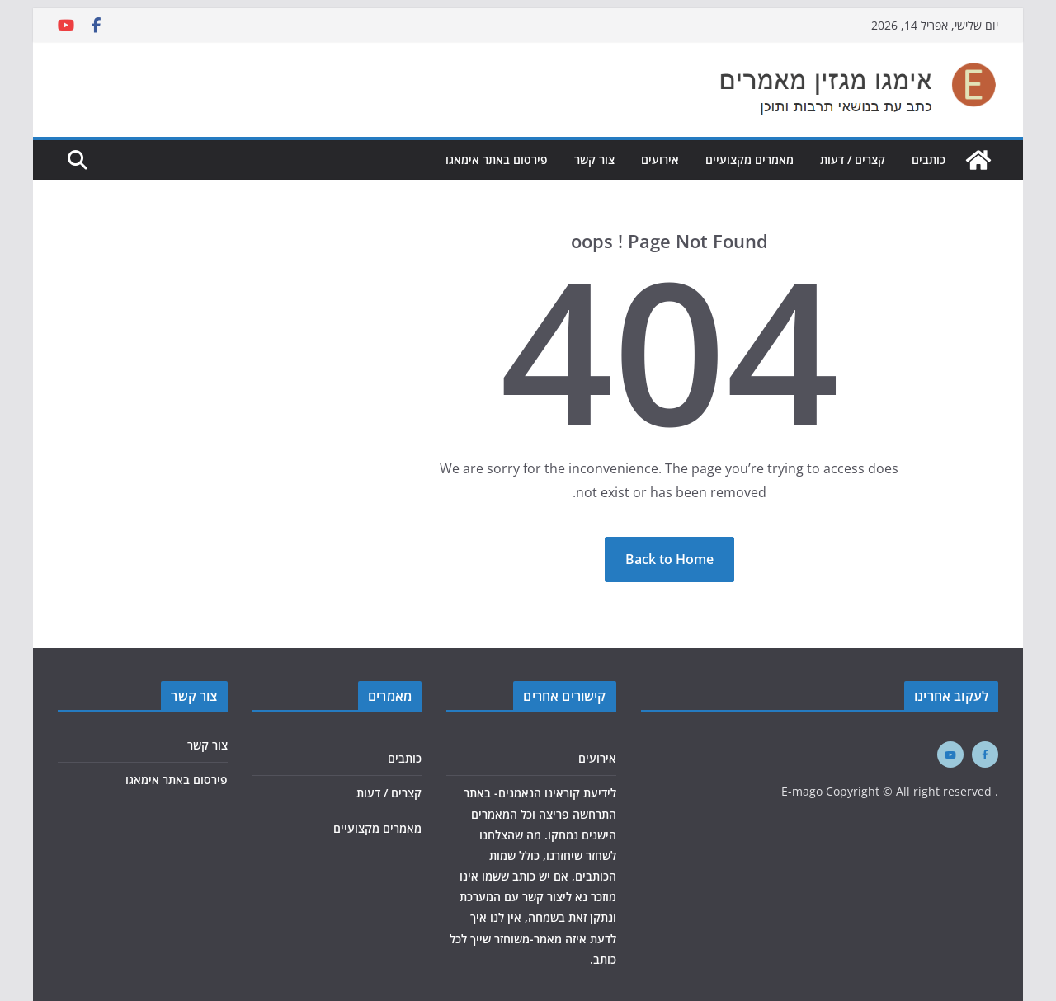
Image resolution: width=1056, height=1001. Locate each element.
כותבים (928, 159)
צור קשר (594, 159)
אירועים (660, 159)
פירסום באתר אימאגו (497, 159)
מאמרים (390, 696)
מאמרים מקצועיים (749, 159)
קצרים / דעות (852, 159)
